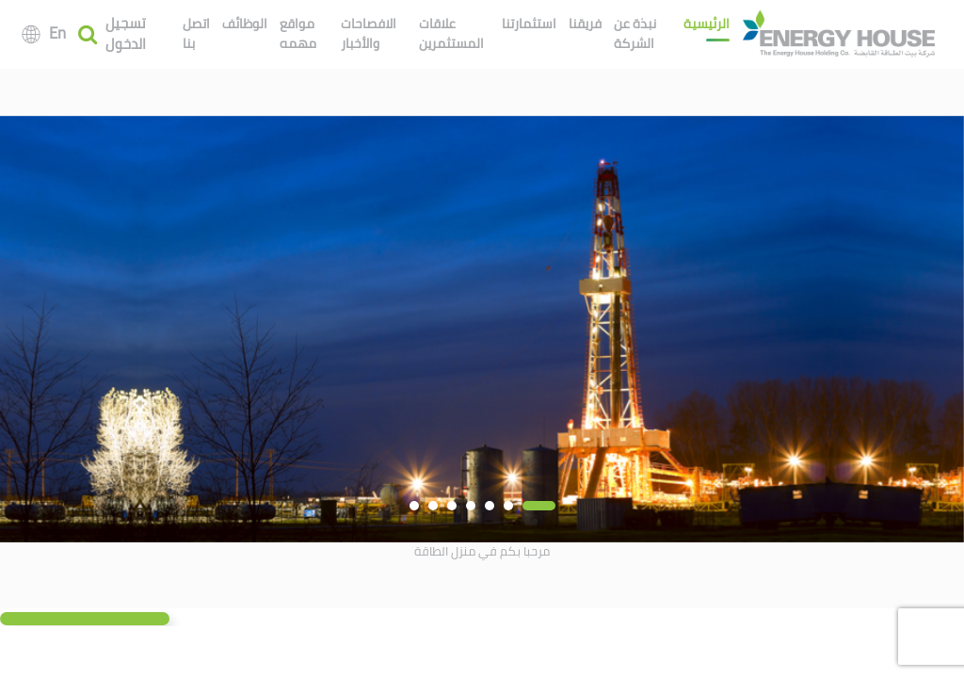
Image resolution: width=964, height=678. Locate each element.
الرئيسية (706, 23)
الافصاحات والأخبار (368, 33)
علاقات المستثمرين (451, 33)
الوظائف (244, 23)
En (57, 33)
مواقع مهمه (298, 33)
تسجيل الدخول (125, 34)
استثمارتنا (529, 23)
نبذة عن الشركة (635, 33)
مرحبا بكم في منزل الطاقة (482, 551)
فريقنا (585, 23)
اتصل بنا (196, 33)
